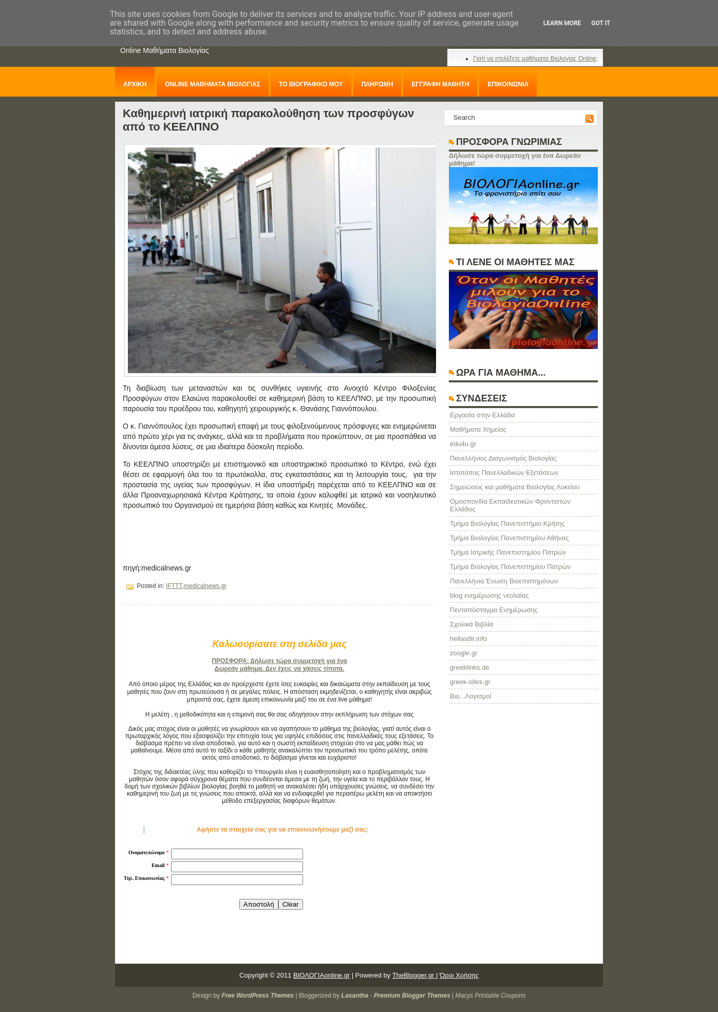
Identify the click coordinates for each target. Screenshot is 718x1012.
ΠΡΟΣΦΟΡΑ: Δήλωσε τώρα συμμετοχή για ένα (279, 661)
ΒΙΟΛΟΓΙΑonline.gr (321, 975)
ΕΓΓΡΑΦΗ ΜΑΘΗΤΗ (440, 84)
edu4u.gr (463, 444)
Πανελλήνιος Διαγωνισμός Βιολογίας (503, 458)
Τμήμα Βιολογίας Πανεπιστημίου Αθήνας (509, 538)
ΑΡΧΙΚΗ (134, 84)
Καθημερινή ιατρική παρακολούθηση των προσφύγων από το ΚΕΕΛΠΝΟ (268, 120)
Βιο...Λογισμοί (471, 696)
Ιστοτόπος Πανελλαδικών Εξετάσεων (504, 472)
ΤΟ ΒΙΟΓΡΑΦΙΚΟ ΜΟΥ (311, 84)
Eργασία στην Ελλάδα (482, 415)
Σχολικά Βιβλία (471, 624)
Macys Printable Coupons (490, 995)
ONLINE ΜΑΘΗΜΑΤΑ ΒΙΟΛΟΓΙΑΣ (212, 84)
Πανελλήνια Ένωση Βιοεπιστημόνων (504, 581)
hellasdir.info (468, 638)
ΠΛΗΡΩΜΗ (377, 84)
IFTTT (174, 586)
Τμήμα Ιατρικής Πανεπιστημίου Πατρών (508, 552)
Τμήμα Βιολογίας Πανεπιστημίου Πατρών (510, 567)
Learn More (562, 23)
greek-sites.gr (470, 682)
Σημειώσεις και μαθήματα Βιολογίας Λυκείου (515, 487)
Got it (600, 23)
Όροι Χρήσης (459, 975)
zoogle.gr (463, 653)
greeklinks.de (469, 667)
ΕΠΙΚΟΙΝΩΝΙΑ (507, 84)
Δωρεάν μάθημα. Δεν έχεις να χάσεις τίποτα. (279, 668)
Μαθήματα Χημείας (478, 429)
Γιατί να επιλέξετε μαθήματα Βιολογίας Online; (535, 58)
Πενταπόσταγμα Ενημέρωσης (494, 610)
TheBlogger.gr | (415, 975)
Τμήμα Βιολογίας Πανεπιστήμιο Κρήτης (507, 523)
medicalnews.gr (205, 586)
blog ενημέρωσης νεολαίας (489, 595)
